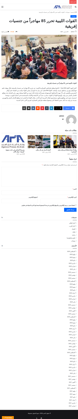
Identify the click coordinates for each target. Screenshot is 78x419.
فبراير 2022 (72, 369)
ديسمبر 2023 (71, 304)
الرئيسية (74, 12)
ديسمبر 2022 (71, 339)
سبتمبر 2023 (71, 313)
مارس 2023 (72, 331)
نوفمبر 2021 (72, 378)
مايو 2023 (72, 325)
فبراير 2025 (72, 265)
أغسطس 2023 (71, 316)
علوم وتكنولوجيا (71, 237)
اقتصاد (73, 228)
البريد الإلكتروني (72, 196)
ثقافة (74, 231)
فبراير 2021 (72, 405)
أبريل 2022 (72, 363)
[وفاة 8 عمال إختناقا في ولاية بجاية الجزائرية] (65, 140)
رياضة (73, 234)
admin (71, 31)
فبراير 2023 (72, 334)
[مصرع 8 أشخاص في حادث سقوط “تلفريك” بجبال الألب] (13, 140)
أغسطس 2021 (71, 387)
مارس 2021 (72, 402)
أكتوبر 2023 (72, 310)
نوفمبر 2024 (72, 274)
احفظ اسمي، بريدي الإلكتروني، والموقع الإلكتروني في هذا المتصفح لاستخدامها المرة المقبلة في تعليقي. (48, 204)
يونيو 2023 (72, 322)
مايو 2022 (72, 360)
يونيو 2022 (72, 357)
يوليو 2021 (72, 390)
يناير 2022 (72, 372)
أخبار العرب (72, 225)
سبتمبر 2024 (71, 277)
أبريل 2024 (72, 292)
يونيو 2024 (72, 286)
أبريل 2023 (72, 328)
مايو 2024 (72, 289)
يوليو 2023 (72, 319)
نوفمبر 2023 (72, 307)
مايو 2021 (72, 396)
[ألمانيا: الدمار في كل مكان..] (39, 140)
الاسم (75, 188)
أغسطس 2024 (71, 280)
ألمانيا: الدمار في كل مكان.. (43, 149)
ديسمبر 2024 (71, 271)
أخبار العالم (72, 222)
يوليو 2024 (72, 283)
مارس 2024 (72, 295)
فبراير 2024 (72, 298)
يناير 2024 (72, 301)
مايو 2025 (72, 259)
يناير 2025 (72, 268)
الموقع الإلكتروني (33, 196)
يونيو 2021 (72, 393)
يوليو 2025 (72, 253)
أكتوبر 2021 (72, 381)
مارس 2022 (72, 366)
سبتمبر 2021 (71, 384)
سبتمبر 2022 (71, 348)
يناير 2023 (72, 336)
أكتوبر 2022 (72, 345)
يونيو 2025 (72, 256)
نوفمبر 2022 (72, 342)
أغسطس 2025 (71, 250)
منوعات (68, 12)
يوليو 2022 (72, 354)
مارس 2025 (72, 262)
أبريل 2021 (72, 399)
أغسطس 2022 (71, 351)
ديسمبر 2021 (71, 375)
